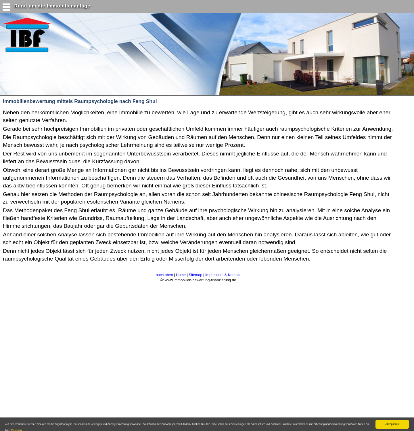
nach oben (164, 275)
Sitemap (195, 275)
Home (181, 275)
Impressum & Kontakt (222, 275)
